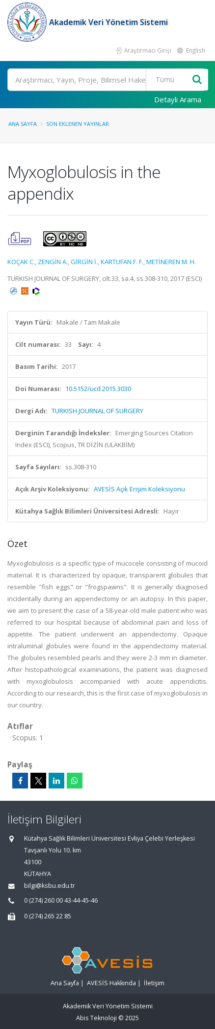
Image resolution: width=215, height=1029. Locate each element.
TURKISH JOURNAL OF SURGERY (97, 410)
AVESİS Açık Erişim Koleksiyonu (139, 488)
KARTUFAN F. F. (122, 261)
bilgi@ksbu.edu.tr (49, 885)
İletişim (154, 983)
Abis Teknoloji (96, 1018)
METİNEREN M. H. (171, 261)
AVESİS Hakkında (111, 983)
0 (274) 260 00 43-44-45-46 (61, 900)
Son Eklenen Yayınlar (77, 123)
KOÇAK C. (21, 261)
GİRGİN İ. (84, 261)
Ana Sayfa (22, 123)
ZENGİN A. (53, 261)
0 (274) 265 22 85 (47, 916)
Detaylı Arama (177, 99)
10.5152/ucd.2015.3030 (98, 388)
